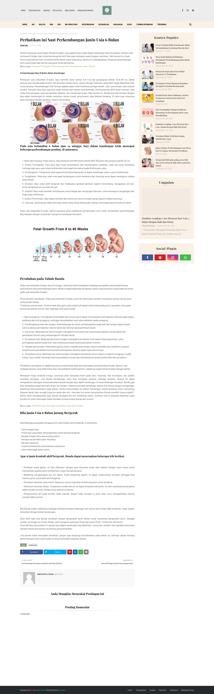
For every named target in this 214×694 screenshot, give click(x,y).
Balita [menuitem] (42, 24)
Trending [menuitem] (161, 24)
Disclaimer (70, 10)
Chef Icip (24, 45)
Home (23, 10)
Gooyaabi (61, 690)
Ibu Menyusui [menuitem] (71, 24)
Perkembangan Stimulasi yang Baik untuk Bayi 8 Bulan (57, 405)
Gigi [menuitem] (51, 24)
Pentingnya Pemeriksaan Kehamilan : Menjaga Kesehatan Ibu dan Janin (172, 84)
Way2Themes (41, 690)
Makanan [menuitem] (118, 24)
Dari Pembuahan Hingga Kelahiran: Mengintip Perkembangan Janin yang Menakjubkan (172, 112)
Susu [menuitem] (129, 24)
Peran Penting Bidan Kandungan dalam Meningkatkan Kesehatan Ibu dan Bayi (173, 46)
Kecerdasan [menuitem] (88, 24)
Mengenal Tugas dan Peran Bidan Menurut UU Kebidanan (170, 73)
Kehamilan (32, 33)
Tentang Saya (34, 10)
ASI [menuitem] (33, 24)
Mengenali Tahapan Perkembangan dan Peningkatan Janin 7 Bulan (63, 66)
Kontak (46, 10)
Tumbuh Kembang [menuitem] (144, 24)
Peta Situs (57, 10)
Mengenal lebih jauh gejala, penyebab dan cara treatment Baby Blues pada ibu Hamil (173, 162)
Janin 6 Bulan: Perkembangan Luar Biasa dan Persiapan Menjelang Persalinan (173, 149)
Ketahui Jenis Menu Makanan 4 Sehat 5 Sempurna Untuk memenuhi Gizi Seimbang (172, 98)
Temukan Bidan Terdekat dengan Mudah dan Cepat (170, 137)
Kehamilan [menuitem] (104, 24)
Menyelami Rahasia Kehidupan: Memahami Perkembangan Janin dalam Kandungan (173, 60)
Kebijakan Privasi (85, 10)
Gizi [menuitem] (59, 24)
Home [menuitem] (24, 24)
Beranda (23, 33)
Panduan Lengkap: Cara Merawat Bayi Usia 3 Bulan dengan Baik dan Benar (172, 125)
